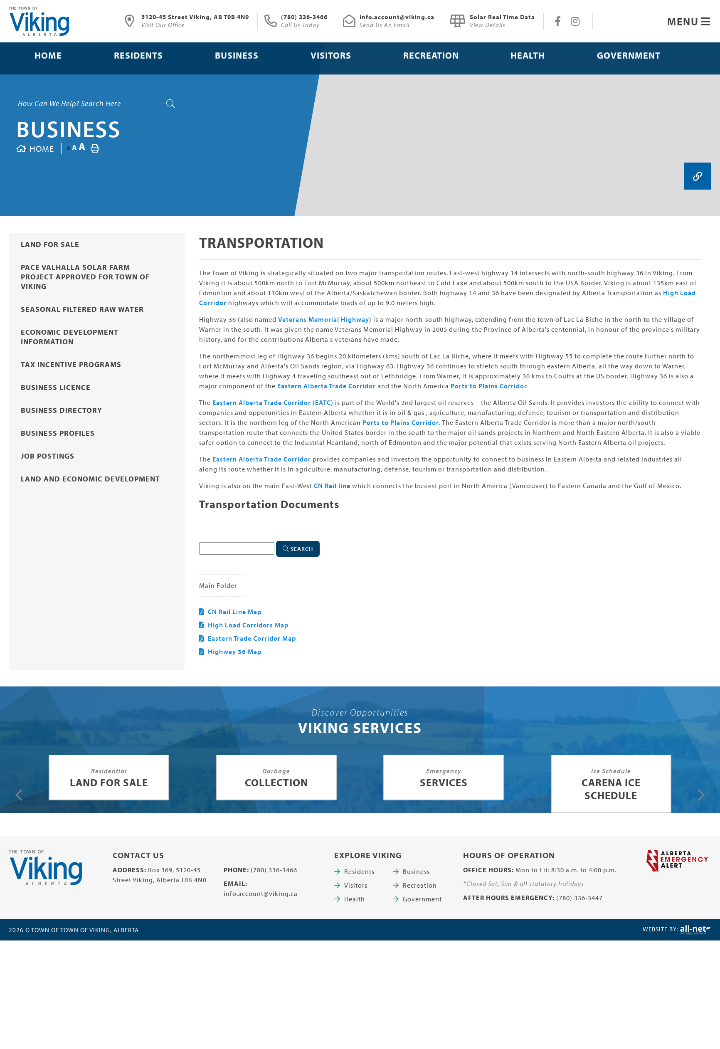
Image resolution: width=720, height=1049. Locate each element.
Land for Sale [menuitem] (50, 244)
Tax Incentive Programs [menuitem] (71, 364)
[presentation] (18, 795)
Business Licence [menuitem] (56, 387)
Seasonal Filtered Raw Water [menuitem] (82, 309)
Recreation (420, 885)
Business (68, 128)
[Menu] (689, 21)
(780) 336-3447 (579, 898)
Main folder (218, 585)
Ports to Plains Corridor (489, 386)
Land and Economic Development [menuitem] (90, 479)
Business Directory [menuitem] (61, 410)
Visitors (355, 885)
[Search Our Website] (100, 103)
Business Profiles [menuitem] (58, 433)
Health (354, 899)
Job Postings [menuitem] (47, 456)
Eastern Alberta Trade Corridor (326, 386)
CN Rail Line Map (234, 611)
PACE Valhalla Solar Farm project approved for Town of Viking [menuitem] (85, 276)
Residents (359, 871)
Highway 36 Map (234, 651)
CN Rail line (332, 485)
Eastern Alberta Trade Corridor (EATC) (272, 402)
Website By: (677, 930)
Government (422, 899)
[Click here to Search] (298, 549)
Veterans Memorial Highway (323, 319)
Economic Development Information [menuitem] (69, 336)
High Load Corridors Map (248, 625)
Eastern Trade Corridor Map (252, 638)
